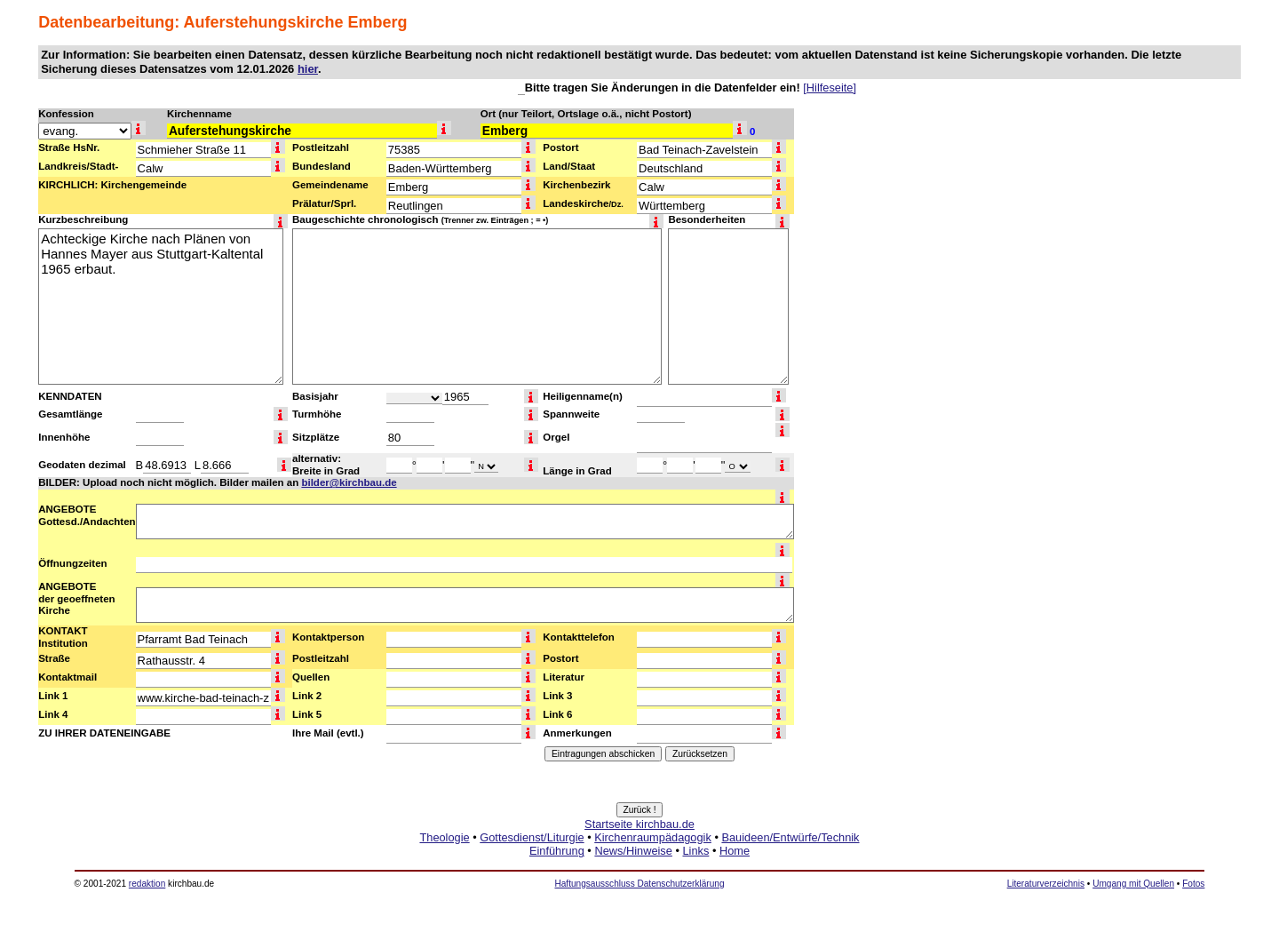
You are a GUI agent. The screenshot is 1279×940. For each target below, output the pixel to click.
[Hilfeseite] (829, 87)
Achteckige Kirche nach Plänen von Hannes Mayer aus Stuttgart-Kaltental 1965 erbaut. (160, 306)
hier (308, 69)
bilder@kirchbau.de (348, 482)
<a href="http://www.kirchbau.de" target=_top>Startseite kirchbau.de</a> (639, 857)
